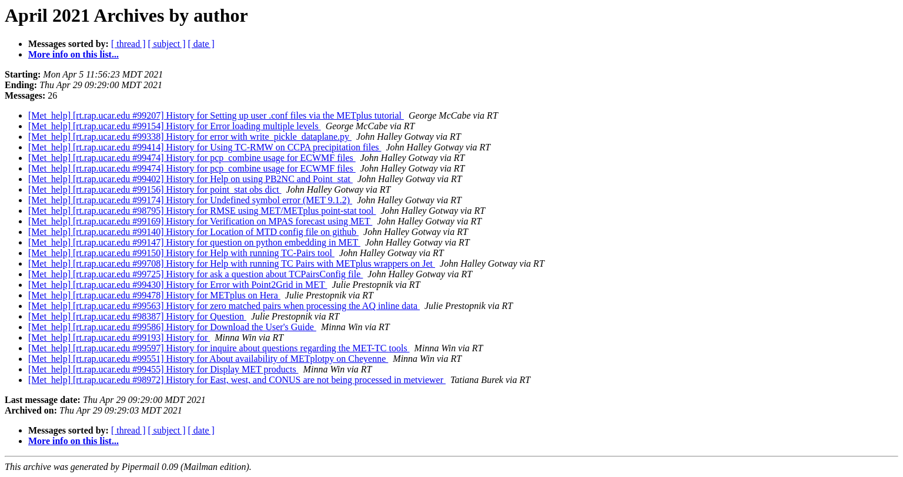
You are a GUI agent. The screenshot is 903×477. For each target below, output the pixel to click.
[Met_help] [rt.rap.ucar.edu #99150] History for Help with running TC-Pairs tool (181, 253)
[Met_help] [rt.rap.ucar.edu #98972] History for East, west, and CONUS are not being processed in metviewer (237, 380)
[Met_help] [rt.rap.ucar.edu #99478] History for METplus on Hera (154, 295)
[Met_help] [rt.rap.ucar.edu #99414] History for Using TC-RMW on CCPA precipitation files (205, 147)
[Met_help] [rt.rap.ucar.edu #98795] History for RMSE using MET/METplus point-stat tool (202, 211)
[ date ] (201, 44)
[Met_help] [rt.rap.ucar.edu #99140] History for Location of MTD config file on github (193, 232)
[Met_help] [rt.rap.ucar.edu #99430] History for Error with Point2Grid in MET (177, 285)
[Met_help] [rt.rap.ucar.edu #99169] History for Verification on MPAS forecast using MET (200, 221)
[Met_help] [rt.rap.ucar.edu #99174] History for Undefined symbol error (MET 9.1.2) (190, 200)
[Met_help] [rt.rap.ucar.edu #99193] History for (119, 337)
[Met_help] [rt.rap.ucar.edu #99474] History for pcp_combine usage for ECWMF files (192, 158)
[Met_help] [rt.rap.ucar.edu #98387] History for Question (137, 316)
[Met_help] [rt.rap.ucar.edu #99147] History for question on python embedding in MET (194, 242)
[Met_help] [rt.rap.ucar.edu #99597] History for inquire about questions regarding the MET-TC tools (219, 348)
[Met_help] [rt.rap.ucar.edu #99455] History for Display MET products (163, 369)
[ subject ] (167, 44)
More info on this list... (73, 54)
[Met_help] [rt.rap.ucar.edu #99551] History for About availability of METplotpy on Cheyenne (208, 359)
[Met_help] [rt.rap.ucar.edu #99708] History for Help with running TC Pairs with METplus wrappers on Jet (231, 263)
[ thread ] (128, 44)
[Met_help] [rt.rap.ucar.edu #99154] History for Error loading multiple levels (174, 126)
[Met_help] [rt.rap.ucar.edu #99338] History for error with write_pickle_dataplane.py (190, 137)
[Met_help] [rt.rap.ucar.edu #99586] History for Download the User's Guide (172, 327)
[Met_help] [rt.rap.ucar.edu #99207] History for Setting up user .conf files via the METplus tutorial (216, 115)
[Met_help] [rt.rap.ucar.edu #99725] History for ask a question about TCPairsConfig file (195, 274)
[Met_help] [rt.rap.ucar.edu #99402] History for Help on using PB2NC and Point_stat (190, 179)
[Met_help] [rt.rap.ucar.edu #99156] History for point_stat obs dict (155, 189)
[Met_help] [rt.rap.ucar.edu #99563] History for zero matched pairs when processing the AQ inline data (224, 306)
